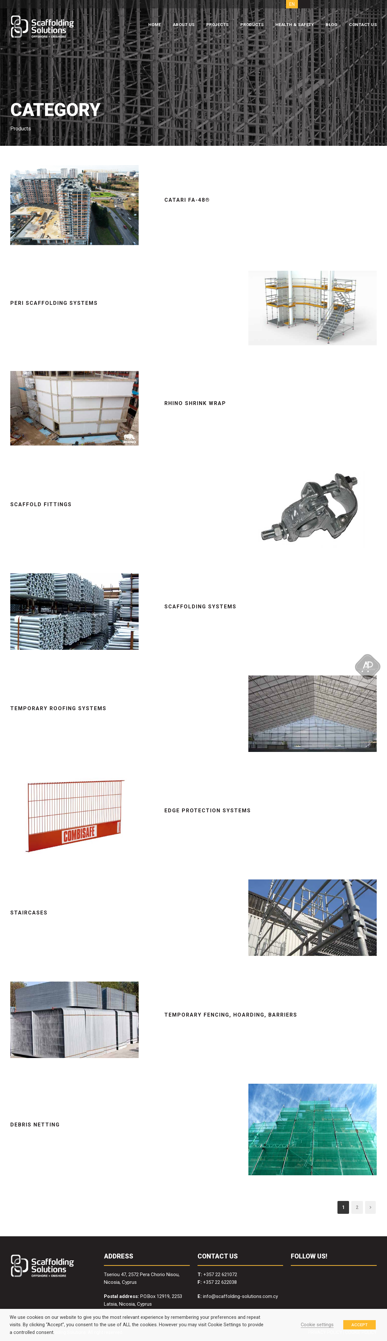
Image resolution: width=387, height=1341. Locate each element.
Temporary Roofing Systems (58, 708)
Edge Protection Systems (207, 810)
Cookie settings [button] (317, 1325)
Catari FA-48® (187, 200)
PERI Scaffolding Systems (54, 303)
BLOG (331, 24)
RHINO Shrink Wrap (195, 403)
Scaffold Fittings (41, 504)
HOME (154, 24)
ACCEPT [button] (359, 1324)
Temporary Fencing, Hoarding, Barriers (230, 1015)
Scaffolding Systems (200, 607)
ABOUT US (184, 24)
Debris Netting (35, 1125)
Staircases (29, 913)
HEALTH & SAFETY (294, 24)
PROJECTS (217, 24)
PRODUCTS (252, 24)
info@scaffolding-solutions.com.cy (240, 1296)
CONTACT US (363, 24)
